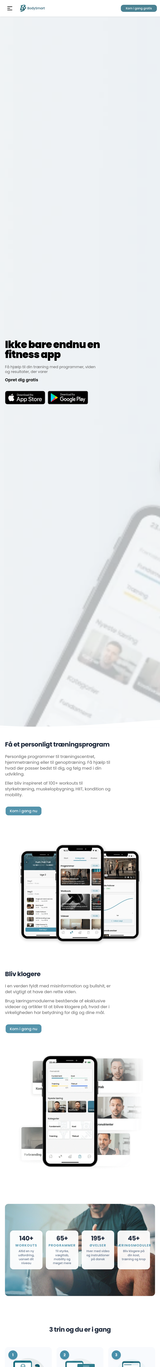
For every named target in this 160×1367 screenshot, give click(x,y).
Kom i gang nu (23, 810)
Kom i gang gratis (139, 8)
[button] (9, 8)
